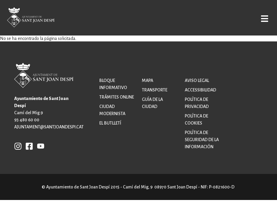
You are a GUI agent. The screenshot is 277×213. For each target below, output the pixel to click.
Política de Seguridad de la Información (202, 139)
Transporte (154, 90)
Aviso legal (197, 80)
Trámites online (116, 97)
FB (27, 145)
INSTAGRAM (18, 145)
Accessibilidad (200, 90)
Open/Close (261, 18)
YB (39, 145)
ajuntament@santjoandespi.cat (49, 127)
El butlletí (110, 123)
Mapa (147, 80)
